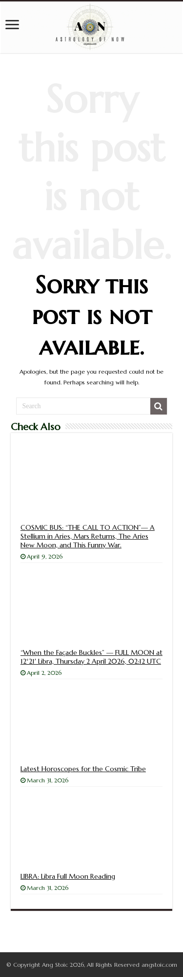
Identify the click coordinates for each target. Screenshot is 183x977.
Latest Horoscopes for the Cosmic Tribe (83, 768)
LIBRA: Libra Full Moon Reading (67, 876)
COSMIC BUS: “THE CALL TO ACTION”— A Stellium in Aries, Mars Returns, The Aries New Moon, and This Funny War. (87, 536)
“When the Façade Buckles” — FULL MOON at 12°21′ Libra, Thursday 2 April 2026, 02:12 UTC (91, 657)
